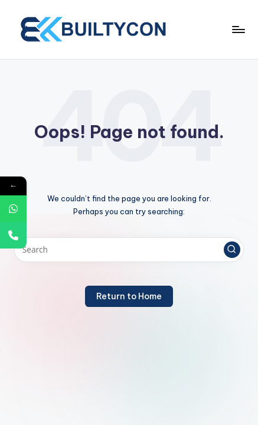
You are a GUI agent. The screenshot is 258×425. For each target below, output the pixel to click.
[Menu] (238, 29)
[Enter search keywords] (129, 249)
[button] (232, 249)
